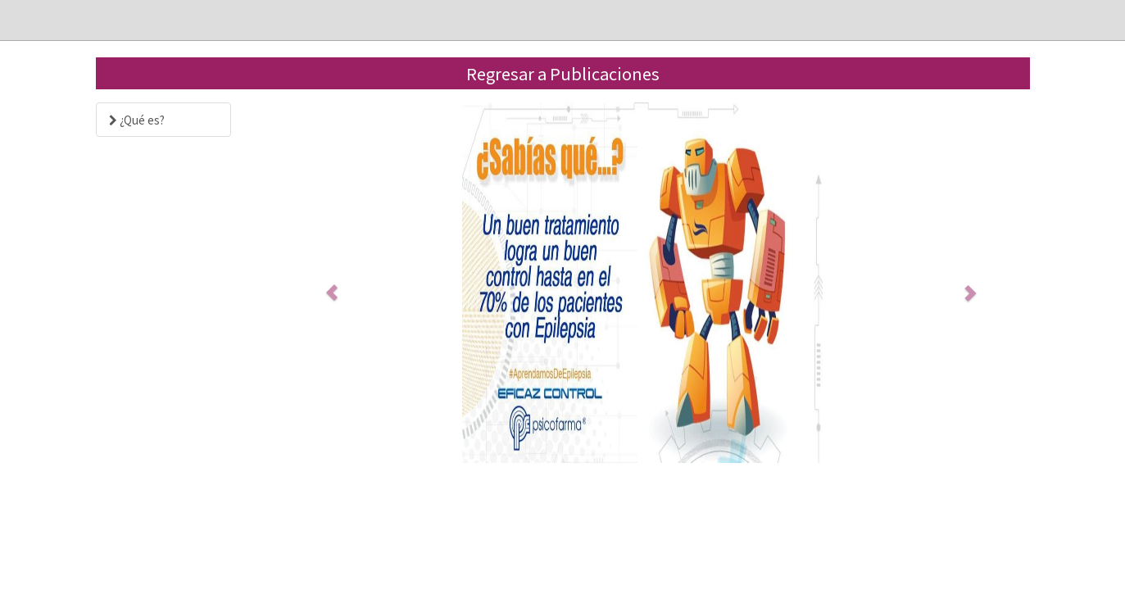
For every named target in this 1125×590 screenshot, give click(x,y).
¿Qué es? (137, 119)
